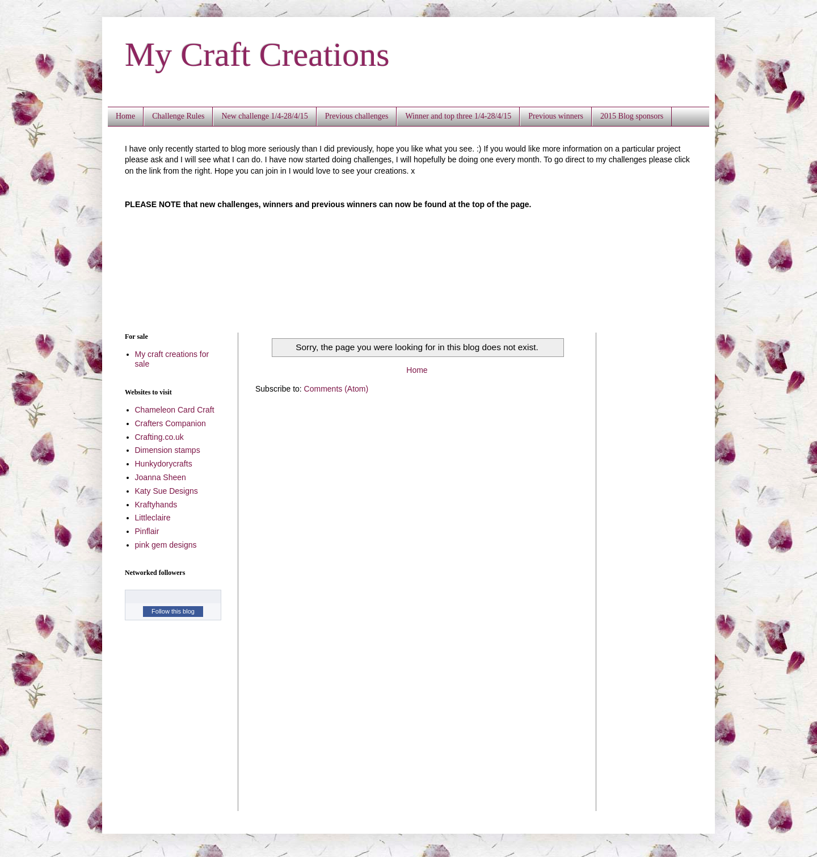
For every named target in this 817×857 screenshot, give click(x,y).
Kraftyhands (156, 504)
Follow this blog (173, 611)
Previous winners (555, 116)
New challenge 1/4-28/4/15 (264, 116)
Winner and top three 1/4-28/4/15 (458, 116)
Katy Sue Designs (166, 490)
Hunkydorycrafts (163, 463)
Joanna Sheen (160, 477)
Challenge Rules (178, 116)
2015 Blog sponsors (631, 116)
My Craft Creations (257, 54)
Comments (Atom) (336, 388)
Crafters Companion (170, 423)
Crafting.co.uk (159, 437)
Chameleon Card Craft (174, 409)
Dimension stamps (167, 450)
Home (125, 116)
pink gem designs (166, 544)
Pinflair (147, 531)
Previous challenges (357, 116)
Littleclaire (153, 517)
